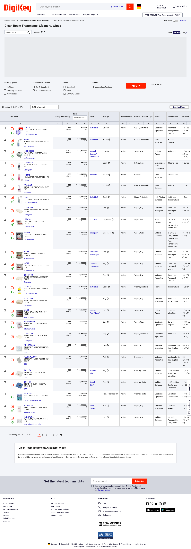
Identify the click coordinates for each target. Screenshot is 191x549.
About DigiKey (8, 503)
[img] (17, 8)
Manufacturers (57, 14)
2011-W (27, 370)
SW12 (27, 127)
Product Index (9, 21)
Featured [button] (38, 107)
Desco (27, 180)
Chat (102, 504)
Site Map (6, 515)
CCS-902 (28, 394)
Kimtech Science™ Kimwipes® (94, 154)
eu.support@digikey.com (109, 511)
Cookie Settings (140, 544)
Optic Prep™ (94, 219)
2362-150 (28, 333)
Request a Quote (90, 14)
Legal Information (57, 515)
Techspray (28, 170)
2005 (27, 197)
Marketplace (7, 506)
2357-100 (28, 298)
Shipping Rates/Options (60, 509)
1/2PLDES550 (30, 357)
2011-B (27, 382)
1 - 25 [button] (13, 107)
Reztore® (93, 175)
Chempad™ (94, 233)
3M (25, 377)
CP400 (27, 232)
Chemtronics (29, 226)
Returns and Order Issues (60, 512)
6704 (26, 251)
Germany (53, 544)
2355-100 (28, 275)
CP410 (27, 219)
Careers (6, 512)
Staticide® (94, 128)
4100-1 (27, 286)
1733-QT (28, 185)
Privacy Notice (104, 490)
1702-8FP (28, 163)
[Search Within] (16, 32)
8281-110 (28, 405)
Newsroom (7, 521)
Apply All (136, 86)
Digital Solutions (9, 518)
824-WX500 (29, 322)
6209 (26, 310)
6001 (26, 139)
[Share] (183, 20)
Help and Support (57, 503)
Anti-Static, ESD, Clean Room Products (34, 21)
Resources (73, 14)
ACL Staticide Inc (30, 135)
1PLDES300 (29, 345)
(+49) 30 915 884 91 (108, 507)
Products (41, 14)
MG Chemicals (29, 158)
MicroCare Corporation (32, 424)
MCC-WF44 (29, 417)
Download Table (179, 107)
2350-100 (28, 207)
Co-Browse (104, 515)
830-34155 (29, 151)
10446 (27, 175)
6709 (26, 263)
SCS (25, 352)
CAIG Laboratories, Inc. (32, 401)
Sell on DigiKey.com (10, 509)
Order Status (55, 506)
